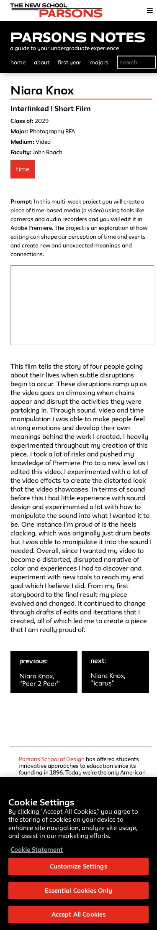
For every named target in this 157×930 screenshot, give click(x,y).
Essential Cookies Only (79, 890)
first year (69, 62)
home (18, 62)
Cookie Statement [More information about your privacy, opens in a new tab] (36, 849)
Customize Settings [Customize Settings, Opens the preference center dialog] (78, 866)
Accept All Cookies (78, 914)
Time (22, 169)
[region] (78, 853)
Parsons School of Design (52, 759)
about (41, 62)
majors (99, 62)
